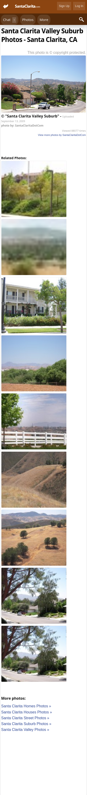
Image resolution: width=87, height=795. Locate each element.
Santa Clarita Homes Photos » (26, 706)
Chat (9, 20)
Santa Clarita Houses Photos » (26, 712)
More (44, 19)
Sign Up (64, 6)
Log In (79, 6)
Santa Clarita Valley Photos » (25, 730)
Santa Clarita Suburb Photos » (26, 724)
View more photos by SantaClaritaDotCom (62, 135)
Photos (28, 19)
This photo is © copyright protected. (56, 53)
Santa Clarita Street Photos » (25, 718)
